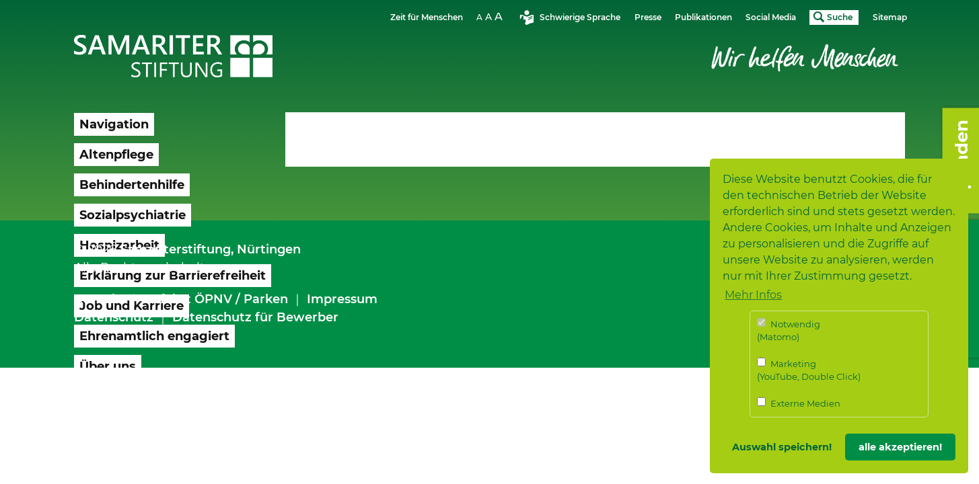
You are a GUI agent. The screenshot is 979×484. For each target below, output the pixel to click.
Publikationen (703, 17)
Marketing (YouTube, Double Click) (809, 370)
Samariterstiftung (175, 249)
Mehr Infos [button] (753, 294)
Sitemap (890, 17)
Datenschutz (113, 317)
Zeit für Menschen (426, 17)
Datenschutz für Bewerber (255, 317)
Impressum (342, 299)
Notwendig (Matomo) (788, 330)
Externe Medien (798, 403)
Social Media (771, 17)
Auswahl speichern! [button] (782, 447)
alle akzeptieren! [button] (900, 447)
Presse (647, 17)
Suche (840, 17)
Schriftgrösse (491, 16)
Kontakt (99, 299)
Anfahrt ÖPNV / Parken (215, 299)
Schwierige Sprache (580, 17)
